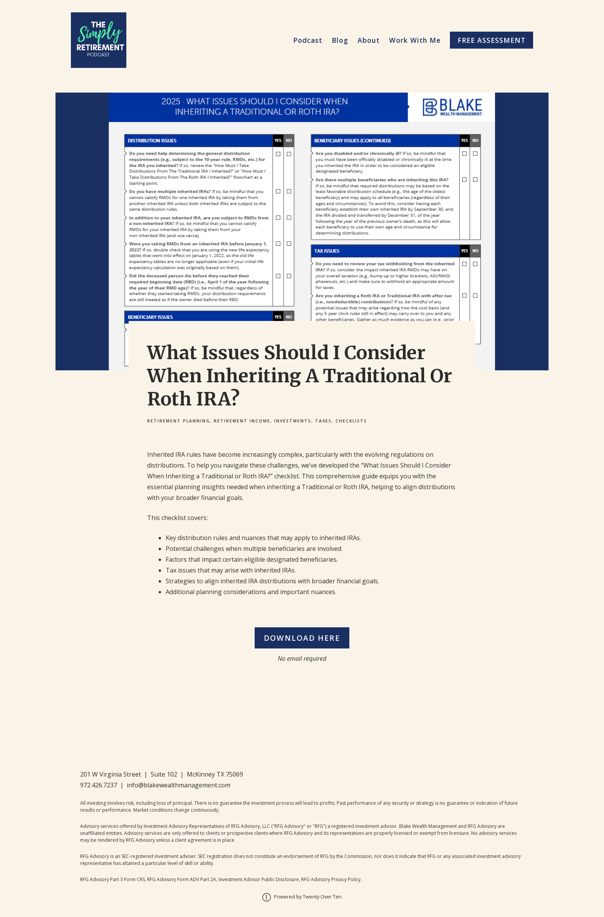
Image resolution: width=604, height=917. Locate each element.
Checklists (351, 421)
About (368, 40)
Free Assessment (491, 40)
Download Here (302, 638)
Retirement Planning (178, 421)
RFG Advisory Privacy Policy (331, 879)
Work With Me (415, 40)
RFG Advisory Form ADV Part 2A (181, 879)
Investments (292, 421)
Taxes (323, 421)
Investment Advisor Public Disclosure (258, 879)
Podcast (307, 40)
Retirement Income (242, 421)
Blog (340, 40)
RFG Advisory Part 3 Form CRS (112, 879)
